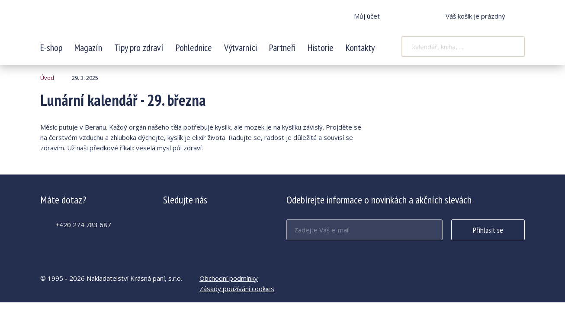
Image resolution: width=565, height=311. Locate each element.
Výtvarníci (240, 47)
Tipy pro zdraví (139, 47)
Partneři (282, 47)
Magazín (88, 47)
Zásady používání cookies (236, 288)
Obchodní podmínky (228, 278)
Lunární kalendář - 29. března (97, 22)
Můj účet (367, 16)
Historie (321, 47)
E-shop (51, 47)
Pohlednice (194, 47)
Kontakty (360, 47)
